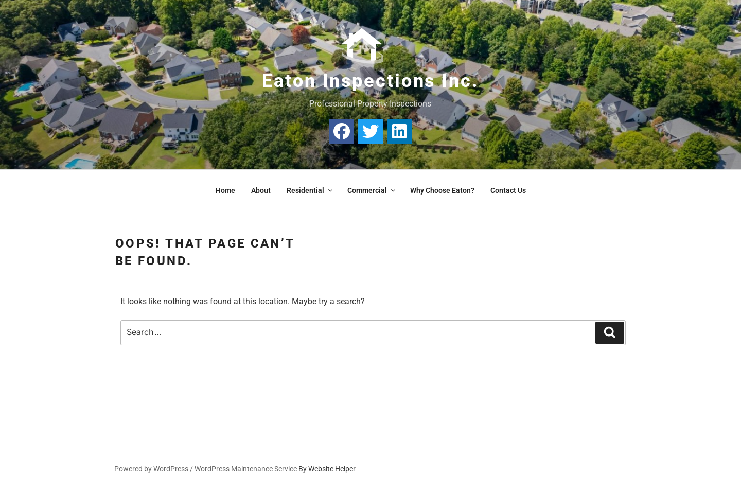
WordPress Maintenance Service (246, 469)
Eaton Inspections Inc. (370, 81)
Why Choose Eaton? (442, 190)
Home (225, 190)
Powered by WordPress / (154, 469)
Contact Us (508, 190)
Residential (310, 190)
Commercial (372, 190)
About (261, 190)
